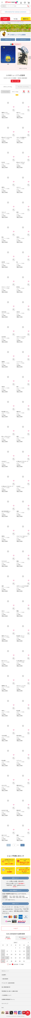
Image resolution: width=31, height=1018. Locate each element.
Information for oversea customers (15, 12)
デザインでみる (15, 91)
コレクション (23, 39)
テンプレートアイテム (23, 87)
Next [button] (30, 57)
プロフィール (8, 39)
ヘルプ (16, 928)
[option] (8, 55)
